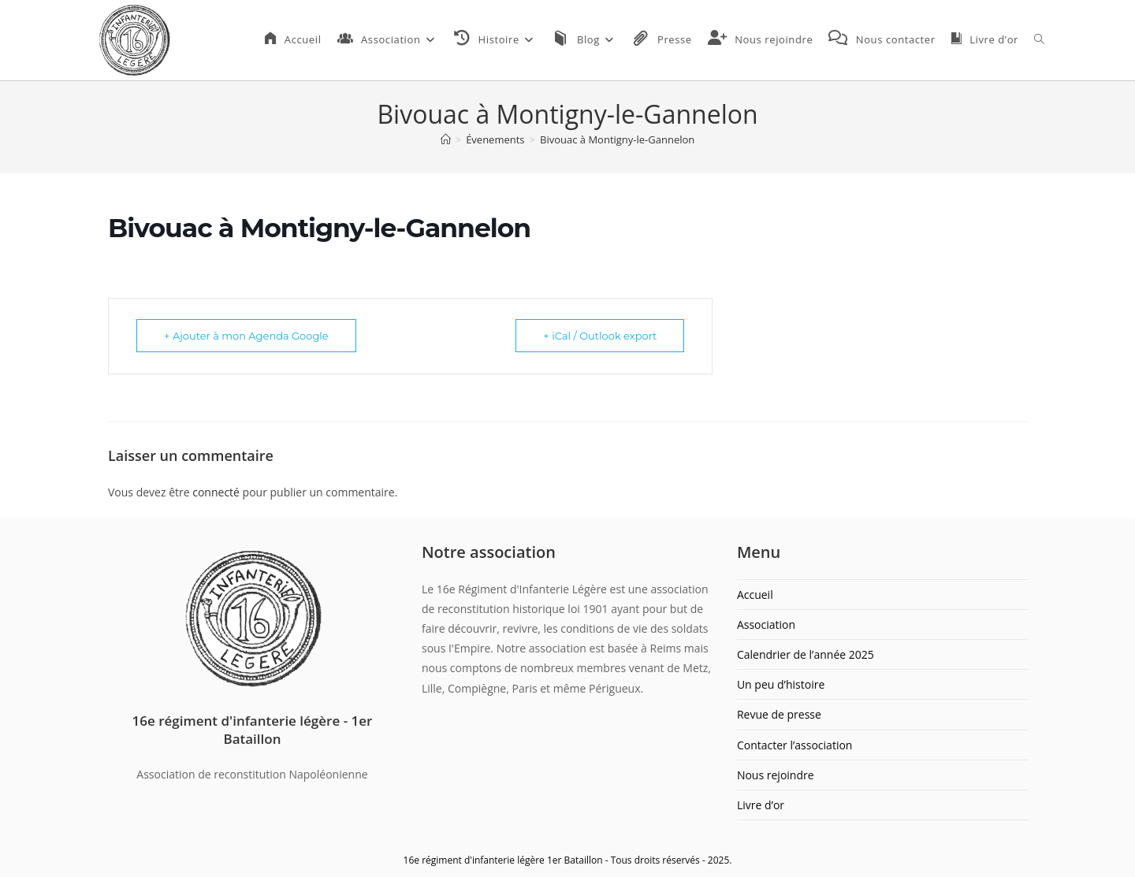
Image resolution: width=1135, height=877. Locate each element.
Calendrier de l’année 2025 (805, 654)
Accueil (755, 594)
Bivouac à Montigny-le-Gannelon (617, 139)
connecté (216, 492)
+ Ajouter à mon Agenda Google (246, 335)
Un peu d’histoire (780, 684)
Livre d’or (760, 804)
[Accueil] (446, 139)
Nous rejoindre (775, 774)
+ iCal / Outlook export (600, 335)
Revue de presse (779, 714)
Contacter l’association (795, 745)
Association (766, 624)
